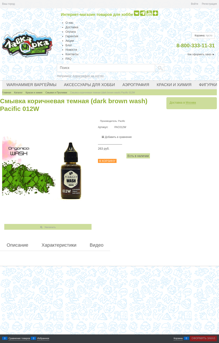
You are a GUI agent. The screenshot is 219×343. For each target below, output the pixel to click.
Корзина (178, 338)
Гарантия (71, 36)
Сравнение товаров (19, 338)
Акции (69, 40)
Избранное (43, 338)
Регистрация (209, 3)
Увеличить (50, 227)
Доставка (71, 27)
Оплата (70, 31)
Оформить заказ (203, 338)
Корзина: (203, 35)
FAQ (68, 58)
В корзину (107, 161)
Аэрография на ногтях (88, 76)
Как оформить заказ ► (201, 54)
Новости (71, 49)
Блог (68, 45)
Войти (194, 3)
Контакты (71, 54)
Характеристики (58, 245)
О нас (69, 22)
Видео (96, 245)
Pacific (121, 121)
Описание (17, 245)
